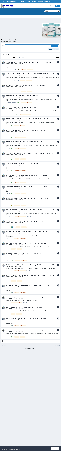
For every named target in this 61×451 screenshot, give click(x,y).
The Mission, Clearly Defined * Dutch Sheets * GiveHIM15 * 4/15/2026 (26, 243)
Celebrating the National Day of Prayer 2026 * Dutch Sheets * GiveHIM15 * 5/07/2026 (31, 73)
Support (12, 9)
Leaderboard (25, 9)
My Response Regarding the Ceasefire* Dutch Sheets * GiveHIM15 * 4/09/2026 (29, 285)
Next (14, 57)
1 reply (15, 69)
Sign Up (57, 5)
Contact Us (34, 348)
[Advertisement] (11, 30)
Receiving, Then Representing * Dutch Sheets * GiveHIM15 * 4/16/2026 (26, 231)
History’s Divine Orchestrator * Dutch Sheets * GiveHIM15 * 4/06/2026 (26, 318)
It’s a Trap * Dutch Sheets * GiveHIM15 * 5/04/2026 (21, 107)
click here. (50, 1)
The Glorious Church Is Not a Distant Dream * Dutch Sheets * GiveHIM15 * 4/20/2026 (31, 209)
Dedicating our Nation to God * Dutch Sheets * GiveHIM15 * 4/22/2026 (26, 186)
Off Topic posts (20, 63)
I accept (55, 448)
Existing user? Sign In (49, 5)
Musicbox (4, 12)
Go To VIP (37, 9)
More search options (53, 49)
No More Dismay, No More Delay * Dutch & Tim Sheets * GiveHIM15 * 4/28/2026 (29, 153)
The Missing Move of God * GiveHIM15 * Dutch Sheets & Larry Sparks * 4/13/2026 (30, 275)
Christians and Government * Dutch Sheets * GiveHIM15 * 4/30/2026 (26, 130)
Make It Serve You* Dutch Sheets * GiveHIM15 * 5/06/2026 (23, 95)
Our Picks (31, 9)
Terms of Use (18, 449)
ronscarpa (8, 63)
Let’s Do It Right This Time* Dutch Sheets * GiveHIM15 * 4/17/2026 (25, 221)
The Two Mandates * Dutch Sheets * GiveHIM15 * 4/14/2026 (23, 253)
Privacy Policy (28, 348)
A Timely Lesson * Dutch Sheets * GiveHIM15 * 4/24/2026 (23, 163)
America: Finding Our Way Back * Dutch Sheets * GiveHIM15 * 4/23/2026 (27, 175)
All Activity (18, 9)
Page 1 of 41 (21, 57)
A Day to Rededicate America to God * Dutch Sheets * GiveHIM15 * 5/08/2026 (28, 62)
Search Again (54, 45)
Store (8, 9)
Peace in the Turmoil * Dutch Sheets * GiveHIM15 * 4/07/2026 (24, 307)
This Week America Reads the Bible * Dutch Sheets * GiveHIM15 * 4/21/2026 (28, 198)
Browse (3, 9)
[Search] (50, 11)
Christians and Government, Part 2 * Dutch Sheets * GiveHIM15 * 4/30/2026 (28, 118)
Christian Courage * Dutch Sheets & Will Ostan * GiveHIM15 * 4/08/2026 (27, 297)
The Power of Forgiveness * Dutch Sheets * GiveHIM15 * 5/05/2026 (25, 85)
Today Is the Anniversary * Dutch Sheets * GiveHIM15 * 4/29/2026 (25, 141)
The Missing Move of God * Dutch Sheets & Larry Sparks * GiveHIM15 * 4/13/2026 (30, 265)
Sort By (57, 57)
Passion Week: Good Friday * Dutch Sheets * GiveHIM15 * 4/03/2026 (26, 330)
